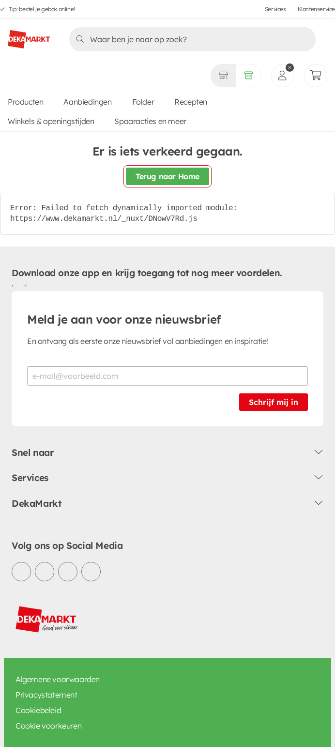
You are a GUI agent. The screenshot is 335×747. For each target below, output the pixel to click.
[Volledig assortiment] (248, 75)
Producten (25, 102)
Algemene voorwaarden (57, 679)
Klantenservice (316, 9)
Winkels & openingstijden (51, 121)
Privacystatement (46, 695)
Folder (143, 102)
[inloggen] (282, 75)
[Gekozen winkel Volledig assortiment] (223, 75)
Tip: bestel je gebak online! (42, 9)
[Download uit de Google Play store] (15, 285)
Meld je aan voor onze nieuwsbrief (124, 319)
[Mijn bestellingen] (315, 75)
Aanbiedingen (87, 102)
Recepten (190, 102)
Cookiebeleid (38, 710)
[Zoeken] (189, 39)
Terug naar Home (167, 176)
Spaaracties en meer (150, 121)
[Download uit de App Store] (23, 285)
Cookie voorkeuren (48, 726)
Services (275, 9)
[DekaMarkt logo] (29, 35)
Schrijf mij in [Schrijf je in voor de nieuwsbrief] (273, 402)
